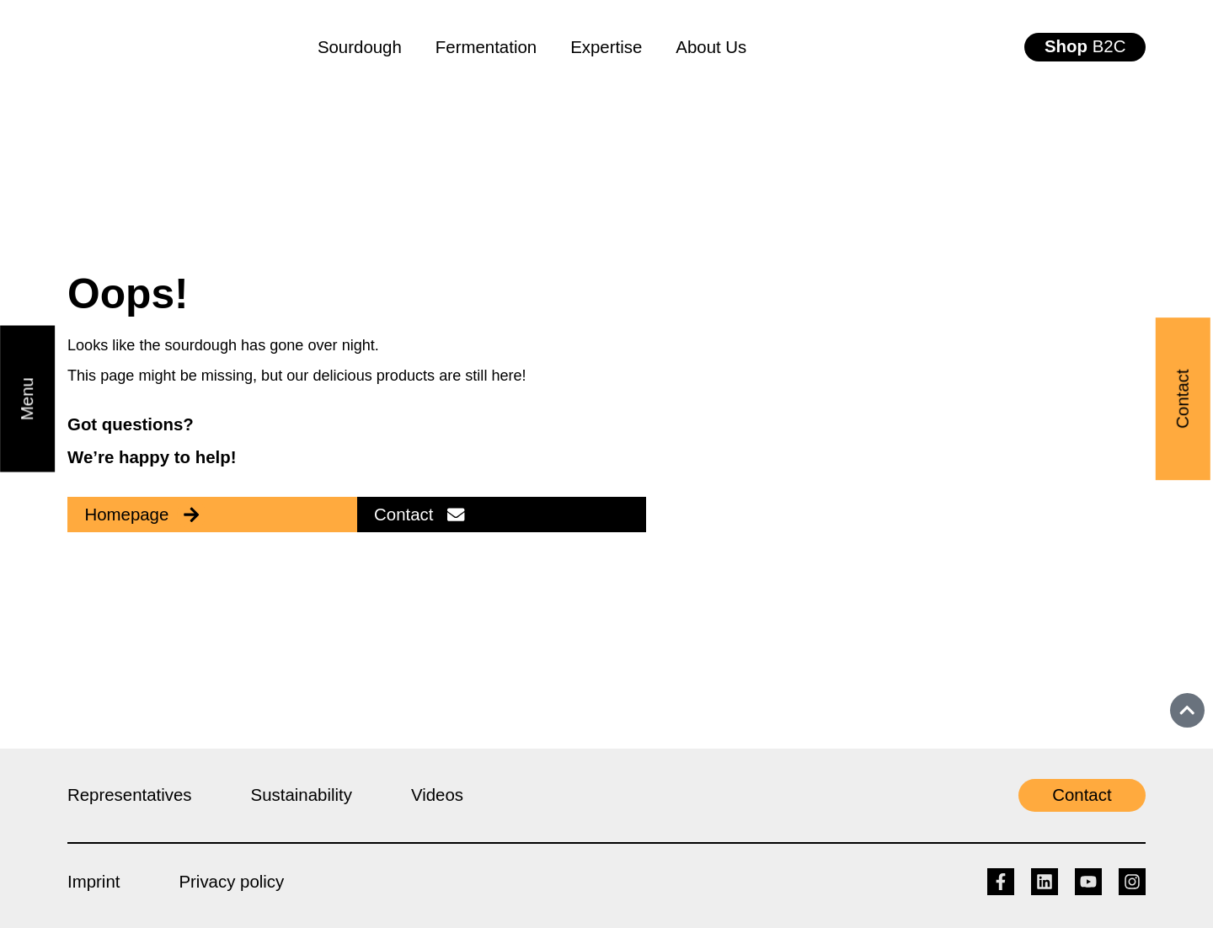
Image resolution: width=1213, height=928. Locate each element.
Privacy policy (231, 881)
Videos (437, 795)
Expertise (606, 47)
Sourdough (360, 47)
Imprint (93, 881)
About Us (711, 47)
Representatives (129, 795)
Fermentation (486, 47)
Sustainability (301, 795)
